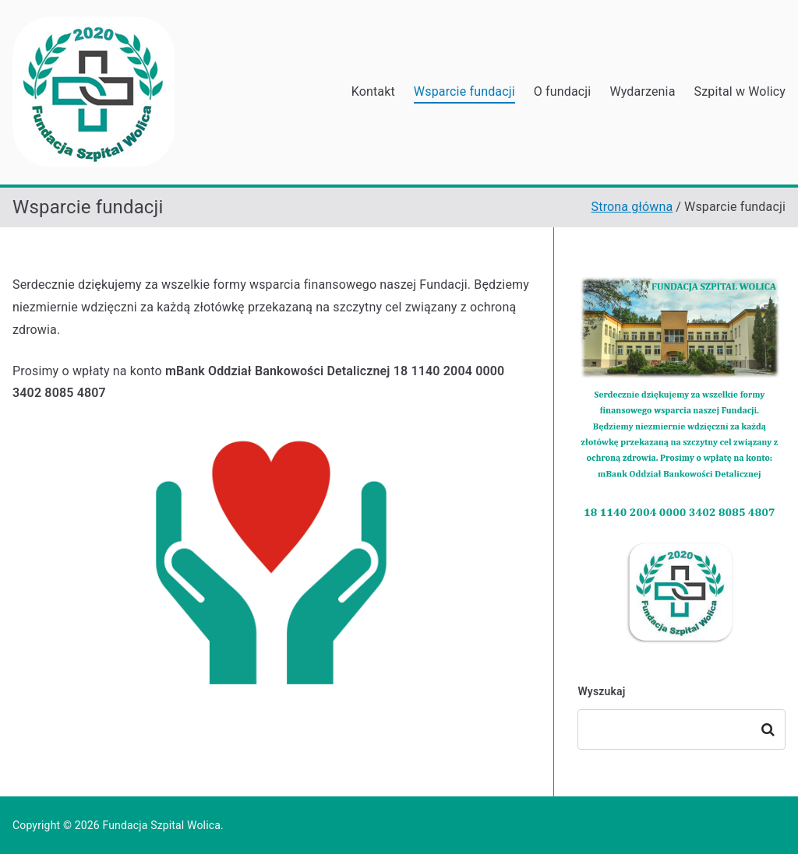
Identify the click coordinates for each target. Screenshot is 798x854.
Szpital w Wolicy (740, 91)
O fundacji (562, 91)
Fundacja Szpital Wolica (161, 825)
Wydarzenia (642, 91)
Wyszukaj (601, 691)
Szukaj (768, 729)
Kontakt (373, 91)
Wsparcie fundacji (464, 91)
